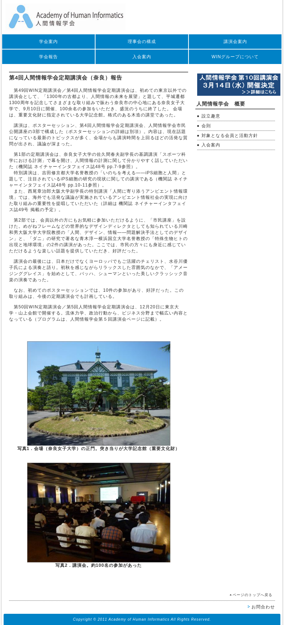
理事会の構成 (142, 41)
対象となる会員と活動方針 (230, 135)
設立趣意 (211, 116)
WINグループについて (235, 56)
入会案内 (141, 56)
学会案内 (48, 41)
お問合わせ (263, 606)
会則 (206, 125)
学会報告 (48, 56)
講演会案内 (235, 41)
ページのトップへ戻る (252, 595)
